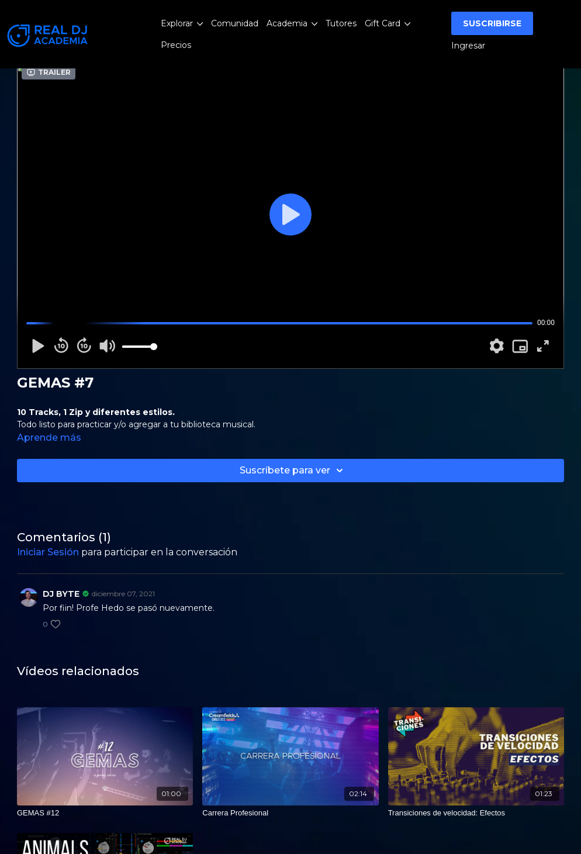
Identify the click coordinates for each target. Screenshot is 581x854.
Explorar (182, 24)
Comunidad (234, 23)
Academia (292, 24)
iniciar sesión (48, 552)
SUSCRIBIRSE (492, 23)
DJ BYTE (61, 594)
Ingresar (468, 45)
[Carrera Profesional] (290, 813)
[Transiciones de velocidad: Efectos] (476, 813)
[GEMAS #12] (105, 813)
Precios (176, 45)
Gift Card (387, 24)
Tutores (341, 23)
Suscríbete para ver (293, 471)
